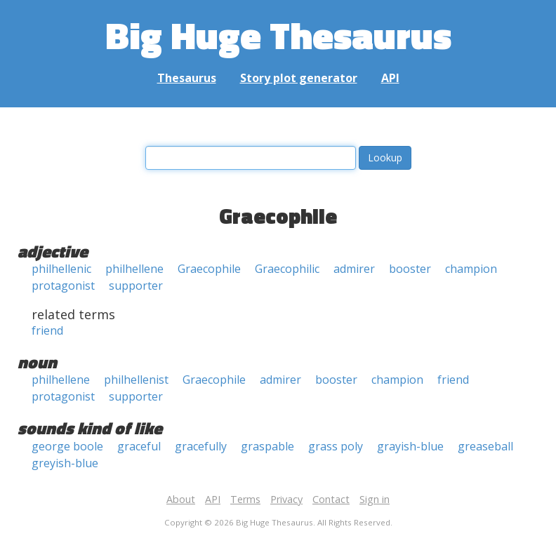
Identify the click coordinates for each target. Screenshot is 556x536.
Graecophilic (287, 268)
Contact (331, 499)
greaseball (485, 446)
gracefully (201, 446)
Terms (245, 499)
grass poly (335, 446)
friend (47, 330)
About (180, 499)
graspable (267, 446)
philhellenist (136, 379)
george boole (67, 446)
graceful (139, 446)
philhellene (134, 268)
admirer (354, 268)
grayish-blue (410, 446)
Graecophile (209, 268)
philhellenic (61, 268)
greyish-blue (65, 463)
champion (471, 268)
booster (410, 268)
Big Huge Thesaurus (278, 35)
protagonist (63, 285)
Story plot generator (298, 78)
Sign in (374, 499)
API (390, 78)
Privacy (286, 499)
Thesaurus (186, 78)
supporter (136, 285)
